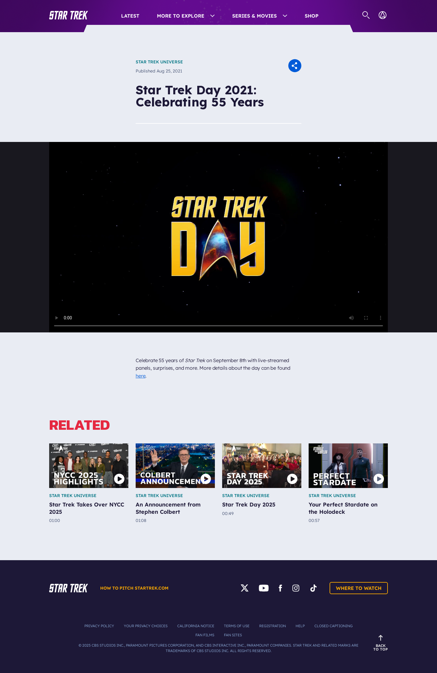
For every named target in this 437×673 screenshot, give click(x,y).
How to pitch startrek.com (134, 588)
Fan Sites (233, 635)
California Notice (195, 626)
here (140, 376)
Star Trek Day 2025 (249, 504)
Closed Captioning (333, 626)
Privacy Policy (99, 626)
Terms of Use (236, 626)
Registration (272, 626)
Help (300, 626)
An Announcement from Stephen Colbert (168, 508)
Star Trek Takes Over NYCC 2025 (86, 508)
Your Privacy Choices (146, 626)
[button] (68, 15)
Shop (311, 16)
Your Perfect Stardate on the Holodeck (343, 508)
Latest (130, 16)
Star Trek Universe (159, 62)
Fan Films (204, 635)
